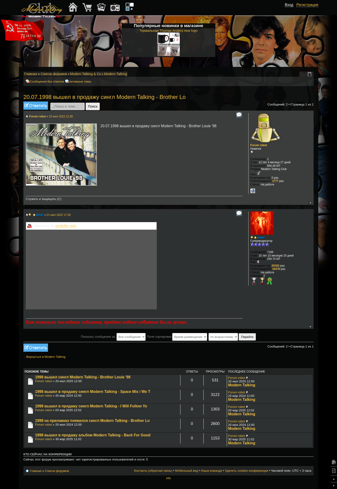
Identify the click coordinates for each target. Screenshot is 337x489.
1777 (275, 181)
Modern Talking (115, 74)
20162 (275, 265)
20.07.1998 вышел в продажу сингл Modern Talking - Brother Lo (104, 97)
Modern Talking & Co (85, 74)
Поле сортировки (177, 336)
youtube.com (65, 226)
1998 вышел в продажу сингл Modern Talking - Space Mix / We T (92, 392)
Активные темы (80, 81)
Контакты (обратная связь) (153, 470)
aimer (40, 215)
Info (168, 478)
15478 (276, 269)
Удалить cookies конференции (246, 470)
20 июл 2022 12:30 (61, 116)
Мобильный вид (310, 74)
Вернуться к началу (310, 202)
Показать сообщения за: (113, 336)
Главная (30, 74)
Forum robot (37, 116)
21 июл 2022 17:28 (59, 215)
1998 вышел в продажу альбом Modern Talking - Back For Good (92, 435)
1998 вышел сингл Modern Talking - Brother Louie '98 (82, 377)
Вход (289, 5)
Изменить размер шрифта (303, 74)
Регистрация (307, 5)
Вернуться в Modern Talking (46, 357)
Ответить (35, 105)
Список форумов (54, 74)
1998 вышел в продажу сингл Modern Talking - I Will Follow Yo (91, 406)
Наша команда (211, 470)
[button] (291, 10)
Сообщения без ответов (47, 81)
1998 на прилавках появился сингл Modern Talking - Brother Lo (92, 421)
